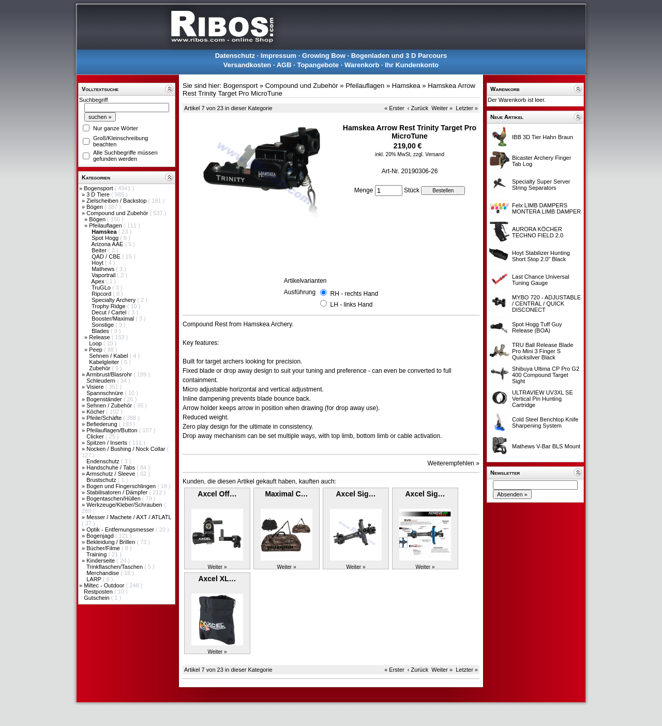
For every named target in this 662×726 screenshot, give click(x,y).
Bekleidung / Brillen (111, 542)
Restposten (99, 591)
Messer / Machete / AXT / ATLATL (128, 517)
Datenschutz (235, 55)
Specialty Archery (114, 300)
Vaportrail (104, 275)
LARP (94, 579)
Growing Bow (323, 55)
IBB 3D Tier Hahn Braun (542, 137)
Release (100, 337)
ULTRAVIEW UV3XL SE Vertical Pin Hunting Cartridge (542, 398)
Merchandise (103, 573)
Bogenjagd (100, 536)
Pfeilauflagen (106, 225)
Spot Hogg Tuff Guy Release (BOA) (537, 327)
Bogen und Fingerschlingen (121, 486)
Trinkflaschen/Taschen (115, 567)
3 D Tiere (98, 194)
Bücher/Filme (104, 548)
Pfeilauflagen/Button (112, 430)
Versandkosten (247, 65)
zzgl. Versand (428, 154)
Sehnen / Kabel (109, 356)
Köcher (96, 412)
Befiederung (102, 424)
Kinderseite (101, 560)
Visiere (95, 387)
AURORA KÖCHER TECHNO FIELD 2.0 (537, 232)
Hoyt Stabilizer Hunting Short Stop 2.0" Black (541, 256)
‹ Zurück (418, 108)
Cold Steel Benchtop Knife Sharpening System (545, 422)
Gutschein (97, 598)
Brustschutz (102, 480)
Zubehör (100, 368)
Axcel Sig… (355, 494)
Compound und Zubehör (117, 213)
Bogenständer (105, 399)
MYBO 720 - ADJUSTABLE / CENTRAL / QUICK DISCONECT (546, 303)
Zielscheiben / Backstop (117, 201)
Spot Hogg (106, 238)
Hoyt (98, 263)
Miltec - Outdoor (105, 585)
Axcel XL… (217, 578)
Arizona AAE (108, 244)
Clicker (96, 436)
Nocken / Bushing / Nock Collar (126, 449)
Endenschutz (103, 461)
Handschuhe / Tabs (111, 467)
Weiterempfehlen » (454, 463)
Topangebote (318, 65)
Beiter (100, 250)
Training (97, 554)
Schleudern (101, 380)
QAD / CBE (107, 256)
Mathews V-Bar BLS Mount (546, 446)
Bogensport (99, 188)
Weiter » (442, 108)
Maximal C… (286, 494)
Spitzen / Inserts (107, 443)
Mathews (104, 269)
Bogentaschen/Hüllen (114, 498)
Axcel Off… (217, 494)
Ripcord (102, 294)
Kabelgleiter (105, 362)
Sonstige (103, 325)
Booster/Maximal (114, 318)
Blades (101, 331)
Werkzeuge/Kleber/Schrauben (125, 505)
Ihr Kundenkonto (412, 65)
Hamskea (406, 85)
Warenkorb (361, 65)
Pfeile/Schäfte (104, 418)
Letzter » (467, 108)
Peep (96, 349)
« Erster (394, 108)
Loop (96, 343)
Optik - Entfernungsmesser (121, 529)
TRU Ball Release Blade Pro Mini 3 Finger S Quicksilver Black (543, 351)
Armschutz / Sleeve (111, 474)
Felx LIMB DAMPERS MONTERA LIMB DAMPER (546, 208)
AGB (284, 65)
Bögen (95, 207)
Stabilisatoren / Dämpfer (117, 492)
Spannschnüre (105, 393)
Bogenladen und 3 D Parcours (399, 55)
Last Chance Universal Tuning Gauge (540, 280)
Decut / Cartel (110, 312)
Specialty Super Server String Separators (541, 184)
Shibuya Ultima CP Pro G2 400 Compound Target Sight (545, 375)
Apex (99, 281)
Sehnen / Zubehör (109, 405)
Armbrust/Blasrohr (110, 374)
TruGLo (102, 287)
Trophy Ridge (109, 306)
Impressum (278, 55)
